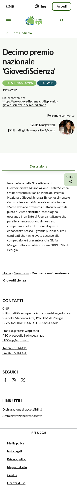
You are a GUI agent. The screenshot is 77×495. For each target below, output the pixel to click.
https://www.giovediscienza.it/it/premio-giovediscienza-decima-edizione (30, 103)
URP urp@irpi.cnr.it (15, 340)
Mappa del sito (17, 467)
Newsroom (21, 273)
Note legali (14, 451)
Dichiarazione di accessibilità (22, 409)
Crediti (12, 475)
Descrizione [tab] (38, 166)
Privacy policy (16, 459)
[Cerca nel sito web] (62, 20)
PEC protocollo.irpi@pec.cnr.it (23, 335)
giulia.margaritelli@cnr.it (39, 130)
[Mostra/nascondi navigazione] (8, 20)
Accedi (62, 6)
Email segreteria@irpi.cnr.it (20, 330)
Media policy (15, 443)
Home (6, 273)
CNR (10, 6)
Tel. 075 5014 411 (14, 348)
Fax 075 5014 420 (14, 353)
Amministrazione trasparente (22, 415)
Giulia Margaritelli (43, 124)
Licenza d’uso (16, 483)
